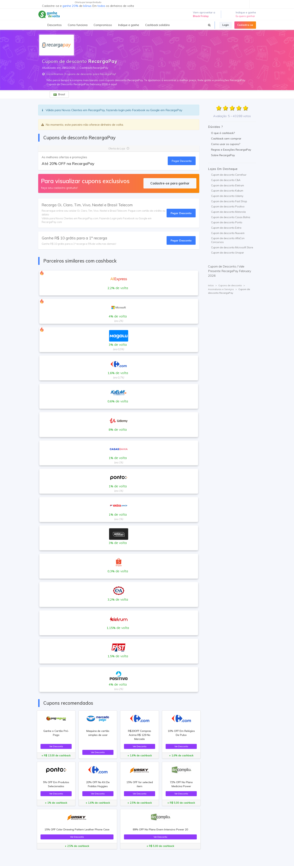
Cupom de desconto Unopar (227, 252)
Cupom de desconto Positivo (228, 206)
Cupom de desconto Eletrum (227, 185)
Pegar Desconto (182, 160)
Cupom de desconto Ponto (226, 222)
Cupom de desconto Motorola (228, 211)
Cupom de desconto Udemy (227, 195)
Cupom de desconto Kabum (227, 190)
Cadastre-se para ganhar (170, 183)
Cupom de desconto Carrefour (228, 174)
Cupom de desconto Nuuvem (228, 233)
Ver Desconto (56, 746)
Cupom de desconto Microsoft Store (232, 247)
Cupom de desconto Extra (226, 227)
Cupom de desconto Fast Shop (229, 201)
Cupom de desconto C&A (225, 180)
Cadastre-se (245, 24)
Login (225, 24)
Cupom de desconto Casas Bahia (230, 217)
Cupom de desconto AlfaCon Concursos (228, 240)
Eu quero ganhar (245, 16)
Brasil (59, 94)
